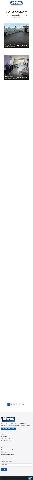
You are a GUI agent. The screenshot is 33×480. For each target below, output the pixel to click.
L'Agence (4, 436)
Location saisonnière (7, 454)
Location (4, 452)
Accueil (3, 434)
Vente (3, 448)
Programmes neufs (7, 450)
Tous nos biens (5, 438)
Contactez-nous (6, 440)
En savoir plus (8, 429)
